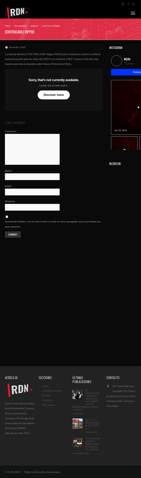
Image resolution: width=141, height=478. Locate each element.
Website (10, 201)
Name (9, 170)
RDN (7, 471)
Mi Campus (48, 404)
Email (8, 186)
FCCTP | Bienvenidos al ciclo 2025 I (93, 423)
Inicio (45, 385)
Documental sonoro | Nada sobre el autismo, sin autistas (92, 444)
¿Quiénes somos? (52, 390)
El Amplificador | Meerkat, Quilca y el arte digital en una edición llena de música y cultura (86, 400)
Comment (11, 131)
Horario (46, 395)
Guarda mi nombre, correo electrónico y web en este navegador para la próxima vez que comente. (53, 224)
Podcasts (47, 400)
